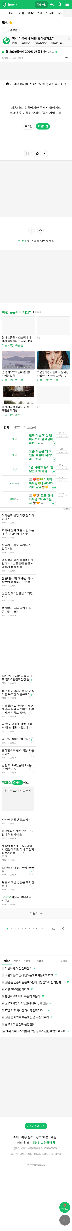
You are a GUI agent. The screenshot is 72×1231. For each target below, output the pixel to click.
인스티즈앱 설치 (36, 1152)
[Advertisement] (36, 659)
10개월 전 (6, 57)
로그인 (28, 126)
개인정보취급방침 (43, 1169)
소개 (16, 1164)
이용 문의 (27, 1164)
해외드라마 (58, 42)
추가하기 (17, 809)
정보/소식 (30, 427)
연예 (39, 13)
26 (29, 153)
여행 (15, 42)
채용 (54, 1164)
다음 (53, 955)
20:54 (64, 987)
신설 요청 (11, 30)
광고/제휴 (42, 1164)
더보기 (28, 809)
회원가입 (41, 4)
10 (42, 955)
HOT (12, 13)
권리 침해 (23, 1169)
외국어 (26, 42)
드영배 (50, 13)
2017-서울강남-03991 (37, 1180)
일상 (30, 13)
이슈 (21, 13)
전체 (6, 427)
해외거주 (41, 42)
